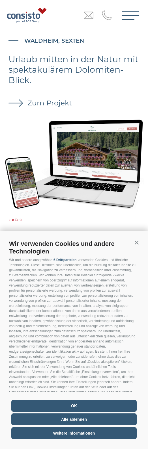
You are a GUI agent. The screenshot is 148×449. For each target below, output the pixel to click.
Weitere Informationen (74, 433)
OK (74, 406)
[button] (136, 242)
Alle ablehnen (74, 419)
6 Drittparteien (64, 260)
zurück (15, 219)
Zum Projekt (48, 103)
